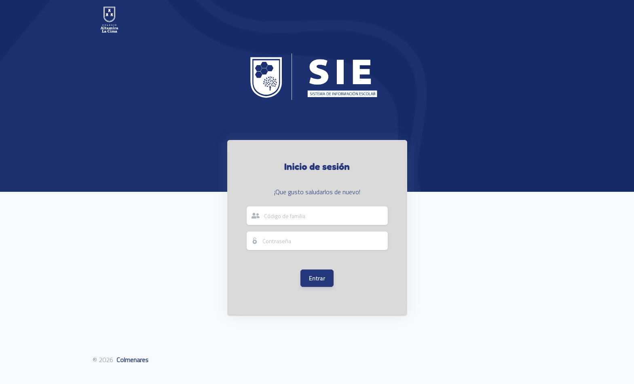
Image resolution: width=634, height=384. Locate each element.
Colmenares (132, 360)
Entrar (317, 278)
